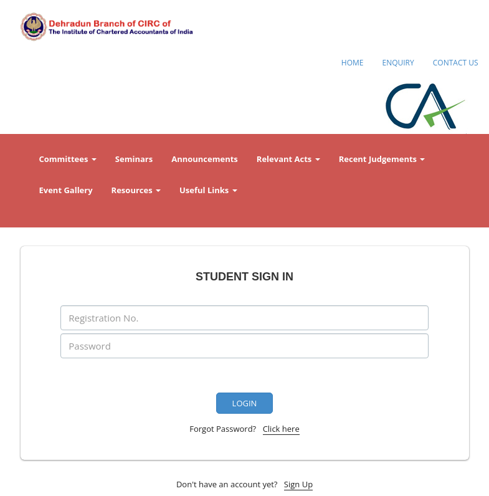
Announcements (204, 159)
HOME (352, 62)
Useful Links (208, 190)
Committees (68, 159)
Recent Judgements (382, 159)
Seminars (134, 159)
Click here (281, 428)
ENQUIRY (398, 62)
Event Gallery (66, 190)
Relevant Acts (288, 159)
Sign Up (298, 484)
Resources (136, 190)
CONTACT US (455, 62)
